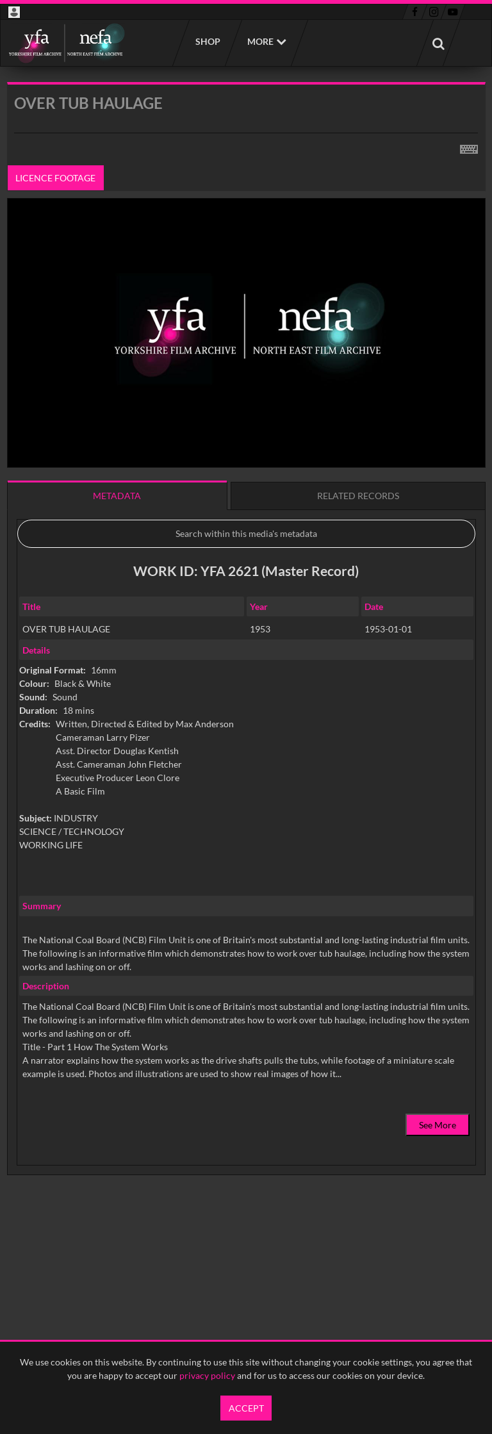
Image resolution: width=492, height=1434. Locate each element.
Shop (207, 41)
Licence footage (55, 177)
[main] (246, 661)
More (260, 41)
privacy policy (207, 1375)
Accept (246, 1408)
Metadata (117, 495)
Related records (358, 495)
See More (437, 1124)
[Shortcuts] (469, 146)
